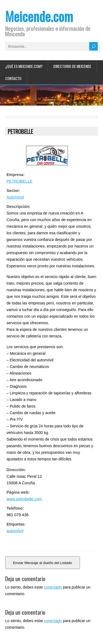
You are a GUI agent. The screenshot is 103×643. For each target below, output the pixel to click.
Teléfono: (15, 508)
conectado (53, 587)
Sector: (13, 190)
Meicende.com (39, 16)
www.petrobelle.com (24, 499)
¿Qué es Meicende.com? (24, 66)
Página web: (18, 492)
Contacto (13, 78)
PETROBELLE (19, 181)
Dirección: (16, 470)
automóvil (15, 531)
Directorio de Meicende (72, 66)
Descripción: (18, 206)
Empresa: (16, 174)
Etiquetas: (16, 524)
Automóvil (15, 197)
